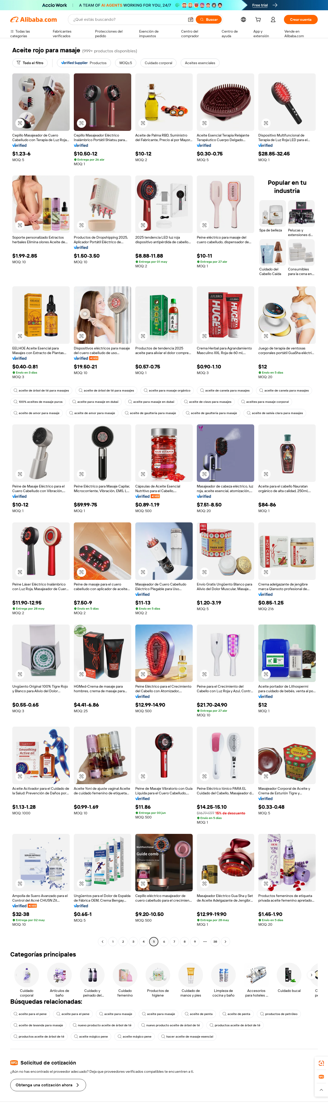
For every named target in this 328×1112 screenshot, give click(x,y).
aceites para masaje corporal (265, 402)
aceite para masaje (115, 1014)
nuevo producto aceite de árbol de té (102, 1025)
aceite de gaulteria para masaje (150, 413)
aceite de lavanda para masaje (38, 1025)
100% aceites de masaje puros (38, 402)
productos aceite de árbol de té (235, 1025)
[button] (191, 19)
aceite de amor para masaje (36, 413)
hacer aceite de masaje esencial (187, 1037)
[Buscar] (209, 19)
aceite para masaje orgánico (167, 390)
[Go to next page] (225, 941)
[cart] (259, 20)
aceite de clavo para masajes (207, 402)
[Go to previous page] (102, 941)
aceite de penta (199, 1014)
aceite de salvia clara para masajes (275, 413)
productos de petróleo (279, 1014)
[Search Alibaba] (128, 19)
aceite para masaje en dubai (95, 402)
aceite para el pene (30, 1014)
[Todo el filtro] (30, 62)
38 (215, 941)
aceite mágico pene (91, 1037)
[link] (321, 1063)
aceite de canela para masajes (225, 390)
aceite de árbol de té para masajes (41, 390)
